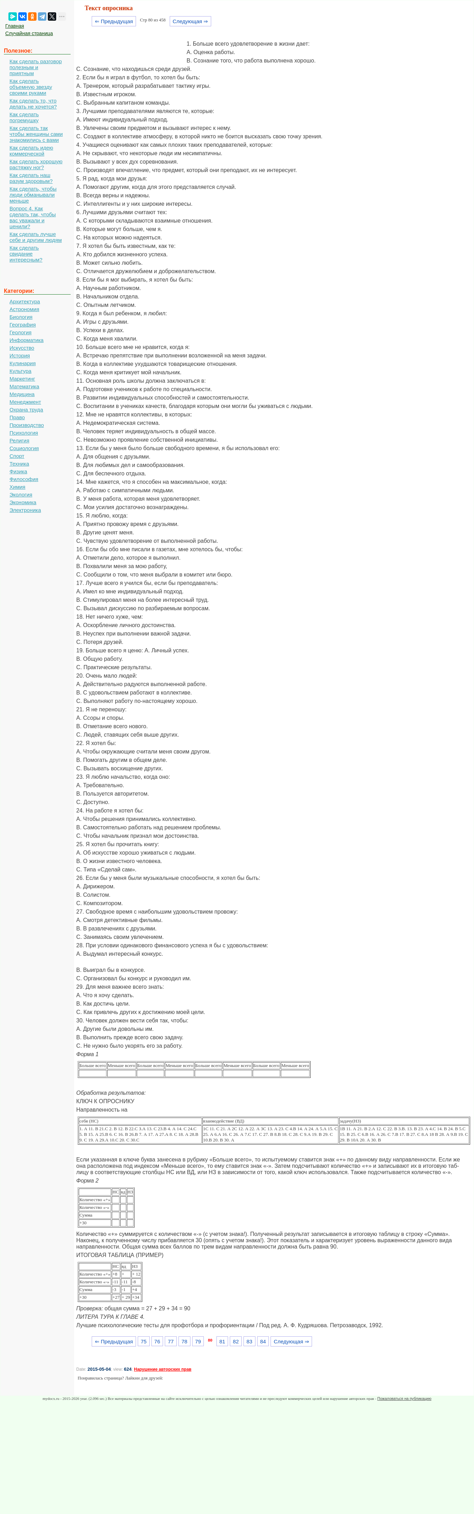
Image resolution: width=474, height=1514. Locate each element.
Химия (17, 487)
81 (222, 1341)
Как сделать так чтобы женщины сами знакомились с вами (36, 134)
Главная (14, 26)
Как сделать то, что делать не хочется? (33, 104)
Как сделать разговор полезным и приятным (35, 67)
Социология (24, 448)
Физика (18, 471)
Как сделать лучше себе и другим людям (35, 237)
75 (144, 1341)
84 (263, 1341)
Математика (24, 386)
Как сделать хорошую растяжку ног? (36, 164)
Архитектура (24, 301)
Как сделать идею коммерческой (31, 151)
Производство (26, 425)
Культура (20, 371)
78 (184, 1341)
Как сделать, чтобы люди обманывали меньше (33, 195)
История (19, 355)
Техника (19, 464)
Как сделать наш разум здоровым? (31, 178)
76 (157, 1341)
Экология (20, 495)
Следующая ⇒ (190, 21)
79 (198, 1341)
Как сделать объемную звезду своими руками (30, 87)
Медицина (21, 394)
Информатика (26, 340)
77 (171, 1341)
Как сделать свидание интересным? (26, 254)
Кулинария (22, 363)
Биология (20, 317)
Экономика (22, 502)
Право (17, 417)
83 (250, 1341)
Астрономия (24, 309)
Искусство (21, 348)
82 (236, 1341)
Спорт (16, 456)
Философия (23, 479)
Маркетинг (22, 379)
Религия (19, 440)
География (22, 325)
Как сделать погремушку (24, 117)
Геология (20, 332)
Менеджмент (25, 402)
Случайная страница (29, 33)
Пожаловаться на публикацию (404, 1398)
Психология (23, 433)
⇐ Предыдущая (114, 21)
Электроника (25, 510)
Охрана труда (26, 410)
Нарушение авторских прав (162, 1369)
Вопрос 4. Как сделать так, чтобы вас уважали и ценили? (32, 217)
